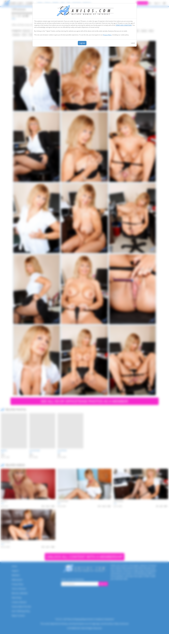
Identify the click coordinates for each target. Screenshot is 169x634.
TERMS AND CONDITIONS (124, 25)
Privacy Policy (107, 35)
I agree (82, 43)
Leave (133, 43)
